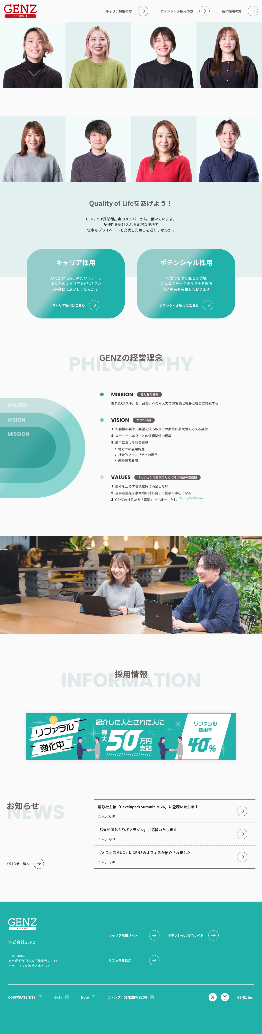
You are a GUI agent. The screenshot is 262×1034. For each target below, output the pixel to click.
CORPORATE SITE (22, 997)
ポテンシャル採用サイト (186, 935)
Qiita (58, 997)
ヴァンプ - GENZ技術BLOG (127, 997)
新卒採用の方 (232, 11)
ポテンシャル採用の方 (176, 11)
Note (85, 997)
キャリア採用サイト (123, 935)
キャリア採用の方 (119, 11)
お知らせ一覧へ (18, 863)
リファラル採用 (119, 960)
